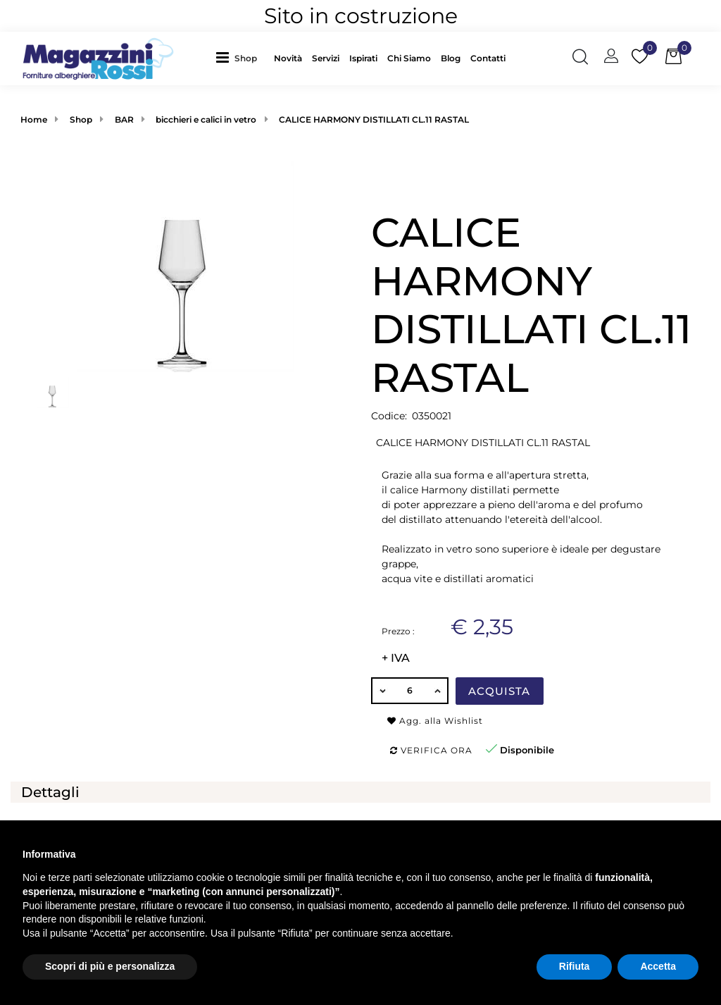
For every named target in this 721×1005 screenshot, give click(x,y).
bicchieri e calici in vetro (206, 119)
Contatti (488, 58)
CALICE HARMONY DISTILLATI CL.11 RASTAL (374, 119)
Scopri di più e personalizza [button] (110, 966)
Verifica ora (431, 750)
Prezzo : (398, 631)
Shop (245, 58)
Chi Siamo (409, 58)
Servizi (325, 58)
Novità (288, 58)
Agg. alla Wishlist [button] (435, 720)
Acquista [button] (499, 691)
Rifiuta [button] (574, 966)
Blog (450, 58)
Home (33, 119)
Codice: (389, 415)
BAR (124, 119)
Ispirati (363, 58)
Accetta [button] (658, 966)
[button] (249, 58)
